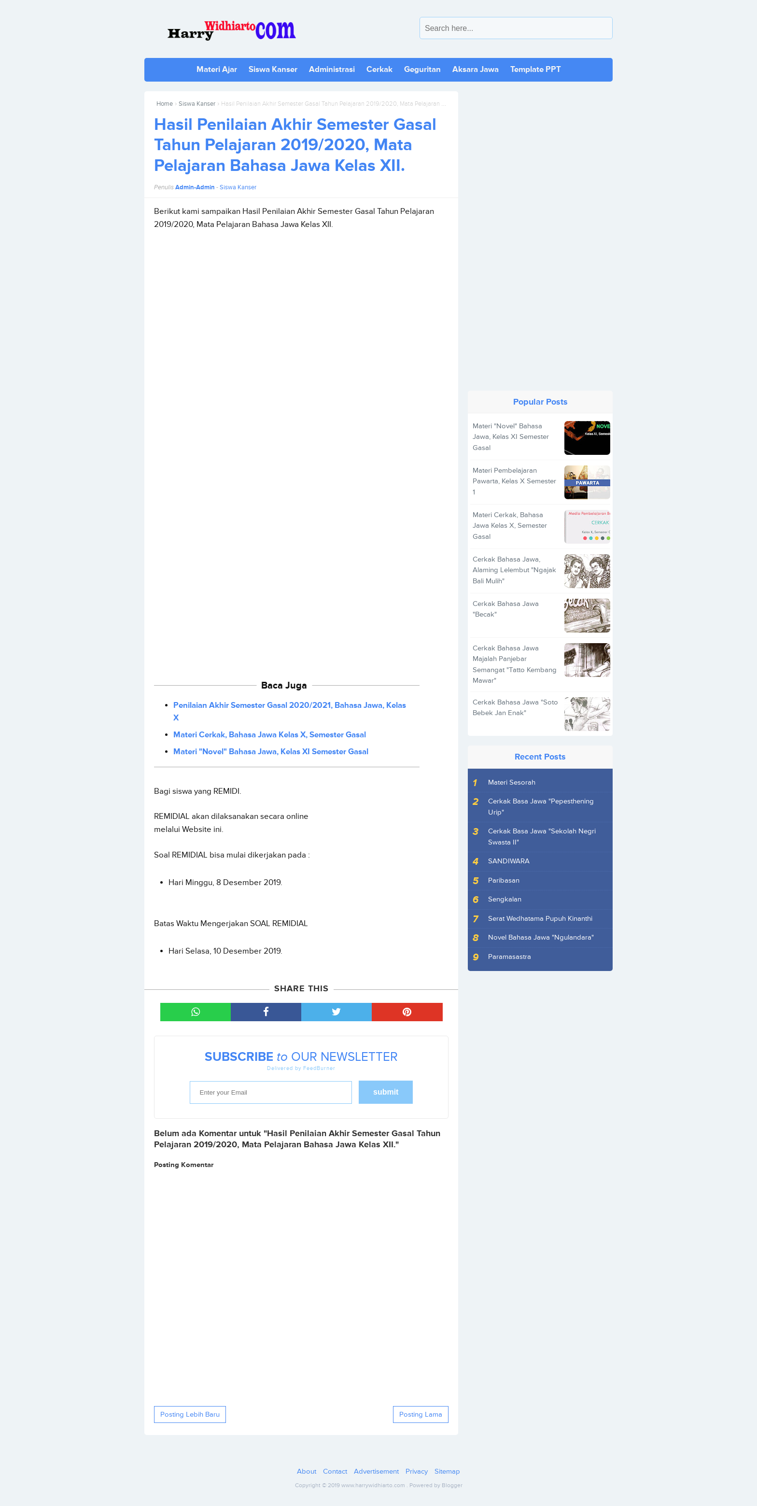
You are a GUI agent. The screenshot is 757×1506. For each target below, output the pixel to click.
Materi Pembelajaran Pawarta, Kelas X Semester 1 (514, 481)
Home (164, 104)
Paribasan (503, 880)
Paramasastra (509, 956)
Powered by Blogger (436, 1485)
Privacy (417, 1471)
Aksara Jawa (475, 69)
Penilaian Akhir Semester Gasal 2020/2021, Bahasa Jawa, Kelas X (289, 712)
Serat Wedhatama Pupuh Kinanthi (540, 918)
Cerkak (379, 69)
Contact (335, 1471)
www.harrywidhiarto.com (373, 1485)
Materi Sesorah (511, 782)
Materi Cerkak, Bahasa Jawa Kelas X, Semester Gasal (269, 735)
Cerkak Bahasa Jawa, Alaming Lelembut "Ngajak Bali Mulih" (514, 570)
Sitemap (447, 1471)
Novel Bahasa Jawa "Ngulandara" (541, 937)
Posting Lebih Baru (190, 1414)
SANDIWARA (509, 861)
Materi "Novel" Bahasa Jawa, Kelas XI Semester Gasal (270, 752)
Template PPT (535, 69)
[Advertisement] (301, 333)
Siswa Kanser (273, 69)
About (306, 1471)
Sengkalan (504, 899)
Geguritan (422, 69)
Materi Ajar (216, 69)
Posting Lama (420, 1414)
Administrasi (332, 69)
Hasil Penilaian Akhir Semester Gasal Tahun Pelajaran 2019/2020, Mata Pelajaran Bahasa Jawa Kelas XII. (295, 145)
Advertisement (376, 1471)
